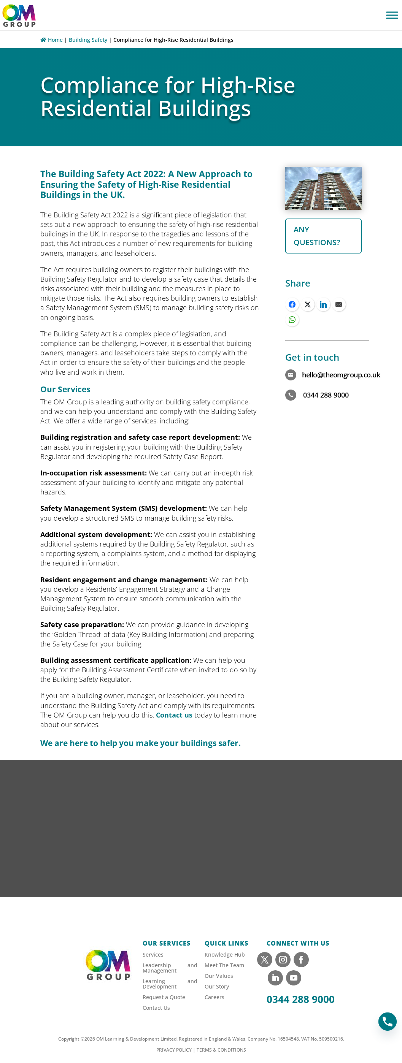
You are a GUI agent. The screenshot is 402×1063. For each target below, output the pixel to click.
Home (51, 39)
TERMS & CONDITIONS (221, 1050)
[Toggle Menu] (392, 15)
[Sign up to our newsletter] (201, 840)
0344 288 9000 (301, 999)
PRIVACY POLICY (174, 1050)
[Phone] (387, 1021)
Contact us (174, 714)
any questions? (317, 235)
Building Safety (88, 39)
